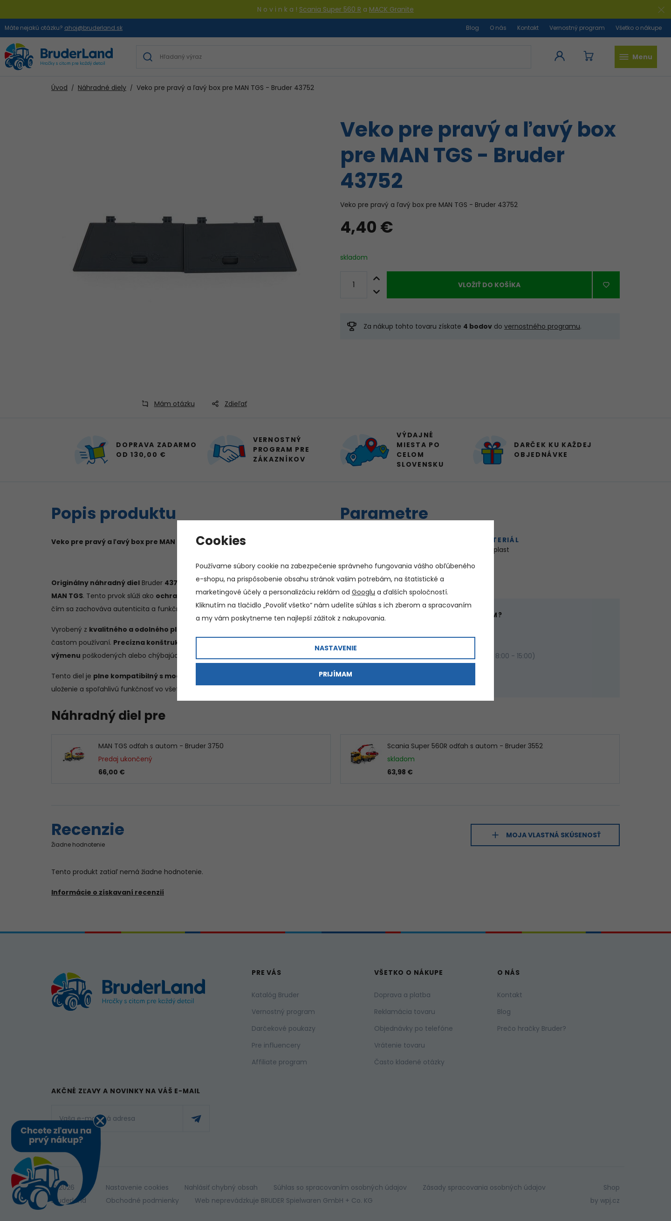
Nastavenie (336, 648)
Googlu (363, 592)
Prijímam (335, 674)
